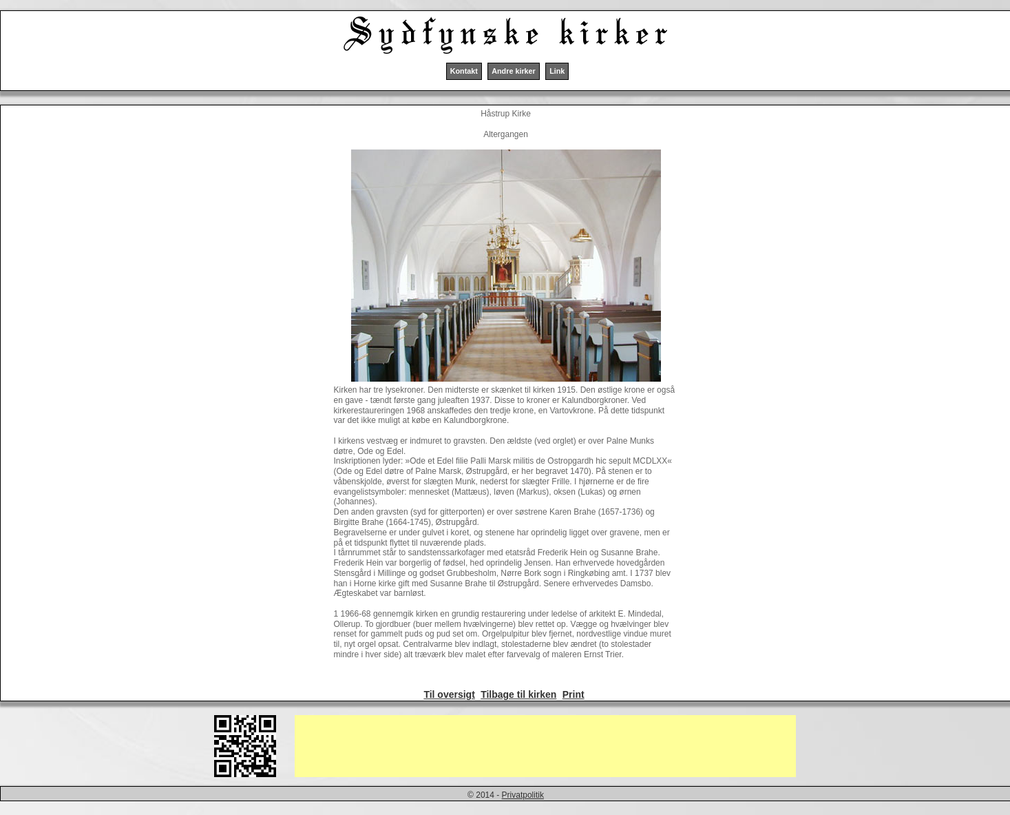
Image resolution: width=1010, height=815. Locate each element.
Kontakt (464, 71)
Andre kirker (514, 71)
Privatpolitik (523, 795)
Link (557, 71)
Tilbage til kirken (518, 694)
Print (573, 694)
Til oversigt (448, 694)
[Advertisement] (545, 746)
